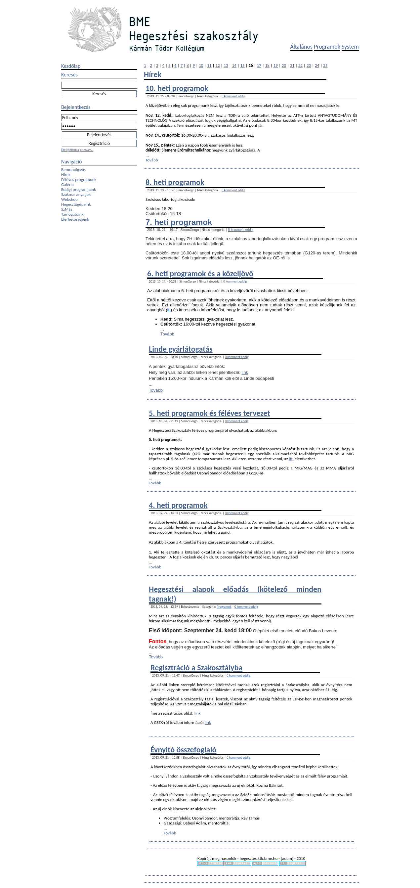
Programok (327, 46)
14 (234, 65)
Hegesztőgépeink (76, 204)
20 (284, 65)
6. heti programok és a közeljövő (200, 273)
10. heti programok (177, 88)
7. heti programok (179, 222)
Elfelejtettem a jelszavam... (77, 150)
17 (259, 65)
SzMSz (66, 209)
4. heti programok (178, 505)
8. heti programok (175, 182)
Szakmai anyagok (76, 194)
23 (309, 65)
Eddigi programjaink (78, 189)
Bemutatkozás (73, 169)
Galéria (67, 184)
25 (325, 65)
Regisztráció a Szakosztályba (196, 667)
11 (209, 65)
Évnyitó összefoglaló (183, 749)
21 (292, 65)
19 (275, 65)
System (350, 46)
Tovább (152, 159)
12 (217, 65)
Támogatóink (72, 214)
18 (267, 65)
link (244, 372)
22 (300, 65)
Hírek (65, 174)
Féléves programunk (78, 179)
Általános (301, 46)
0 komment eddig (233, 96)
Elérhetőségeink (75, 219)
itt (169, 309)
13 (226, 65)
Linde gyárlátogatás (181, 349)
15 (242, 65)
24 (317, 65)
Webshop (69, 199)
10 (201, 65)
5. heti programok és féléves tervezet (209, 413)
